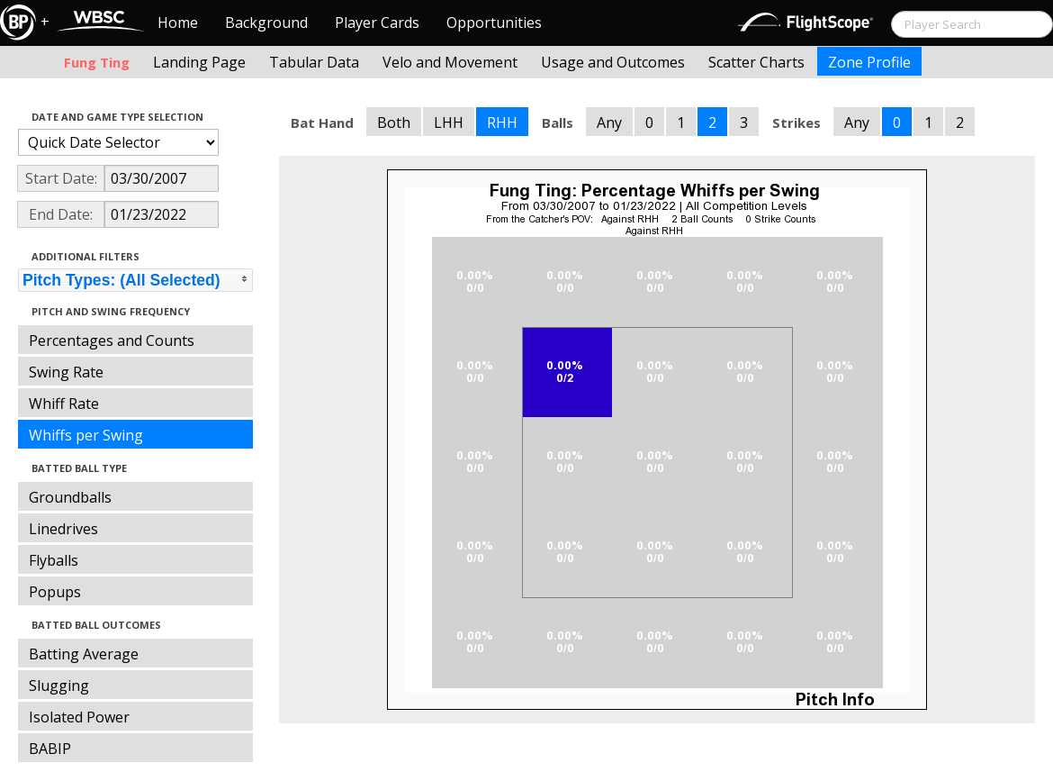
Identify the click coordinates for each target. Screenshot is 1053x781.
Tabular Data (314, 62)
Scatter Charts (756, 62)
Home (178, 22)
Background (266, 22)
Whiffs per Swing (86, 435)
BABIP (50, 748)
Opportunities (494, 22)
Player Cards (377, 22)
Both (393, 122)
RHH (502, 122)
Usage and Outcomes (613, 62)
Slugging (59, 685)
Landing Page (199, 62)
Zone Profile (869, 62)
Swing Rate (66, 372)
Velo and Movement (450, 62)
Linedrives (63, 529)
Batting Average (84, 654)
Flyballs (53, 560)
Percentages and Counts (111, 340)
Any (609, 122)
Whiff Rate (64, 403)
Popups (55, 592)
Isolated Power (79, 717)
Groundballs (70, 497)
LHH (449, 122)
